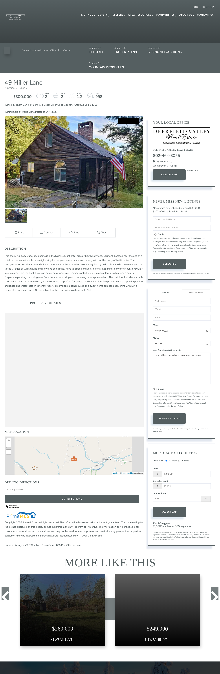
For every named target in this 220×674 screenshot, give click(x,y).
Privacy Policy (177, 251)
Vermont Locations (165, 52)
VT (26, 535)
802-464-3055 (166, 155)
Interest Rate (159, 493)
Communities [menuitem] (165, 14)
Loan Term (158, 461)
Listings (18, 535)
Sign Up (208, 7)
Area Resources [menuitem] (139, 14)
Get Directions (129, 489)
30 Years (171, 461)
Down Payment (160, 481)
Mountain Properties (106, 67)
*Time (156, 338)
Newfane (49, 535)
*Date (156, 325)
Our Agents (192, 170)
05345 (59, 535)
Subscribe (169, 263)
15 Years (183, 461)
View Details (63, 628)
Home (8, 535)
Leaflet (115, 473)
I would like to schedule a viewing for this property (182, 369)
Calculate (169, 512)
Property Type (126, 52)
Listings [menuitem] (87, 14)
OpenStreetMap (127, 473)
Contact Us (169, 174)
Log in (197, 7)
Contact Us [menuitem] (205, 14)
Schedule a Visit (196, 292)
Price (155, 469)
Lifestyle (96, 52)
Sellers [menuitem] (117, 14)
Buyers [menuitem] (103, 14)
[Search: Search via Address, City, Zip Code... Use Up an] (48, 50)
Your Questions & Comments (167, 350)
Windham (35, 535)
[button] (7, 50)
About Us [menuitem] (186, 14)
